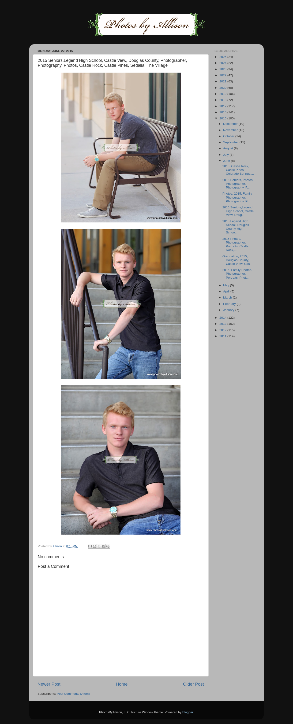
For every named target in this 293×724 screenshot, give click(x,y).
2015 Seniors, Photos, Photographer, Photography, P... (238, 183)
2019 (223, 94)
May (226, 285)
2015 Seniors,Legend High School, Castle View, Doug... (238, 211)
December (231, 124)
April (226, 291)
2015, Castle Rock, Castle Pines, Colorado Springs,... (238, 169)
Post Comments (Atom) (73, 693)
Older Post (193, 684)
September (231, 142)
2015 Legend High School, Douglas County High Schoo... (235, 226)
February (230, 304)
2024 (223, 63)
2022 (223, 75)
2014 (223, 317)
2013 (223, 323)
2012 (223, 330)
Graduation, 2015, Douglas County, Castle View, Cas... (237, 260)
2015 (223, 118)
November (231, 130)
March (228, 297)
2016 (223, 112)
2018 (223, 100)
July (226, 154)
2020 (223, 87)
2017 (223, 106)
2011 (223, 336)
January (229, 310)
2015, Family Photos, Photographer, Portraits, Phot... (237, 273)
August (228, 148)
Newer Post (49, 684)
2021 (223, 81)
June (227, 161)
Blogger (187, 712)
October (229, 136)
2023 (223, 69)
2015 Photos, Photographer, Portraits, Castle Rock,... (235, 244)
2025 (223, 57)
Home (122, 684)
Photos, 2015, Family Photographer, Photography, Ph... (237, 197)
